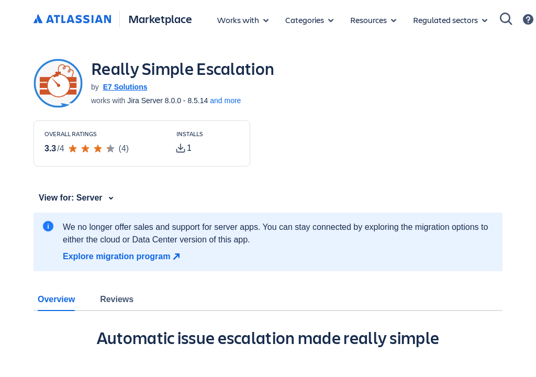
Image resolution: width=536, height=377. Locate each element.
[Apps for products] (243, 20)
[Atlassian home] (72, 19)
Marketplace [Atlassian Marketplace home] (160, 18)
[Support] (528, 19)
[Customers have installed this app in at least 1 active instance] (207, 142)
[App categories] (309, 20)
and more (225, 100)
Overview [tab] (56, 299)
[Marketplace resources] (373, 20)
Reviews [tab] (116, 299)
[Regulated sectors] (450, 20)
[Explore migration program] (123, 256)
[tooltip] (184, 148)
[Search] (506, 18)
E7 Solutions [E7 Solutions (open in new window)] (125, 87)
